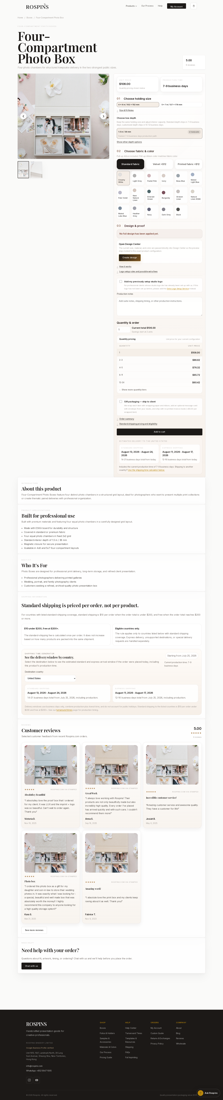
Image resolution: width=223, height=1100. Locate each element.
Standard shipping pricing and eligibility (138, 424)
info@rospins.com (34, 1066)
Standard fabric (130, 164)
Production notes (159, 304)
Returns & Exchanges (160, 1038)
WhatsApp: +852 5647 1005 (39, 1070)
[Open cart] (194, 6)
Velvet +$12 (159, 164)
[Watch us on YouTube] (37, 1080)
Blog (178, 1033)
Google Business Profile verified (39, 1048)
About (178, 1028)
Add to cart (159, 432)
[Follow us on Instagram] (29, 1080)
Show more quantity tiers (134, 389)
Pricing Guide (106, 1057)
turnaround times (64, 710)
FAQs (127, 1052)
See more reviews (34, 930)
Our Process (147, 6)
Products (131, 6)
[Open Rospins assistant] (208, 1093)
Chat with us (31, 966)
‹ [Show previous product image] (23, 116)
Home (20, 17)
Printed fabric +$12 (189, 164)
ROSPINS (36, 1024)
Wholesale (181, 1043)
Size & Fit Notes (126, 110)
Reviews (180, 1038)
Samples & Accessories (105, 1040)
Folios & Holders (107, 1033)
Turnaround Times (133, 1033)
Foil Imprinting (131, 1057)
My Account (177, 6)
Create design (129, 257)
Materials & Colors (108, 1047)
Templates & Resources (131, 1040)
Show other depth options (129, 142)
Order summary (126, 419)
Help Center (130, 1028)
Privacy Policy (157, 1043)
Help (160, 6)
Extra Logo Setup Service (178, 288)
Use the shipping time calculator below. (146, 470)
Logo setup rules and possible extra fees (138, 271)
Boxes (29, 17)
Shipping (129, 1047)
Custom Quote (157, 1033)
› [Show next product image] (103, 116)
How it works (125, 266)
